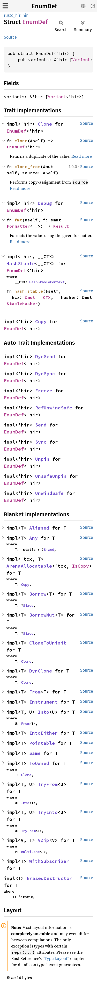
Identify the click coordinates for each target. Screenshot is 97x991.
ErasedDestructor (49, 878)
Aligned (39, 528)
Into (43, 712)
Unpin (42, 459)
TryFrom (48, 784)
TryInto (48, 812)
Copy (41, 321)
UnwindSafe (49, 493)
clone (20, 140)
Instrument (43, 702)
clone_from (27, 166)
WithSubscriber (49, 861)
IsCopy (80, 566)
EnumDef (44, 6)
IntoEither (43, 733)
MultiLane (30, 851)
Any (33, 538)
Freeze (43, 391)
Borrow (37, 594)
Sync (41, 442)
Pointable (42, 743)
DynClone (40, 671)
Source (10, 37)
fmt (18, 219)
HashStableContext (46, 282)
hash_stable (28, 291)
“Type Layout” (56, 958)
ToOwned (39, 763)
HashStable (20, 263)
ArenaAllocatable (29, 566)
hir (25, 15)
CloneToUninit (47, 643)
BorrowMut (42, 615)
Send (41, 425)
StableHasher (22, 303)
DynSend (45, 356)
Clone (45, 124)
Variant (81, 59)
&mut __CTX (38, 297)
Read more (81, 156)
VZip (43, 840)
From (35, 692)
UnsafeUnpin (50, 476)
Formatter (18, 226)
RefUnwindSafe (53, 408)
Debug (45, 203)
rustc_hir (12, 15)
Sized (49, 549)
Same (35, 753)
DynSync (45, 374)
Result (61, 226)
